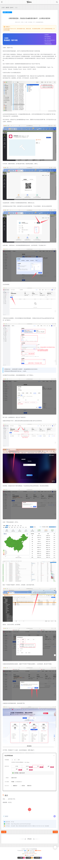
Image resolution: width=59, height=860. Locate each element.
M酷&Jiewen (37, 850)
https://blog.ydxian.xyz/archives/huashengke (21, 823)
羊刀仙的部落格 (33, 849)
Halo (25, 850)
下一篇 (55, 831)
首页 (3, 7)
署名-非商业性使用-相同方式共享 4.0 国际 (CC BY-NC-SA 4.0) (30, 826)
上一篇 (3, 831)
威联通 (6, 816)
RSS (27, 855)
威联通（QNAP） (10, 7)
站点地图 (32, 855)
